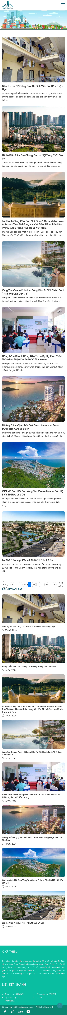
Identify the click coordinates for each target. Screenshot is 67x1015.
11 (20, 584)
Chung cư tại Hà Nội (14, 994)
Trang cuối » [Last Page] (60, 584)
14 (34, 584)
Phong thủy (10, 1001)
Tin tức (23, 27)
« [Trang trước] (12, 584)
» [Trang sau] (54, 584)
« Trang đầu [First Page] (5, 584)
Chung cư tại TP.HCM (46, 994)
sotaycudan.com (26, 1007)
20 (46, 584)
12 (25, 584)
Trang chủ (13, 27)
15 (38, 584)
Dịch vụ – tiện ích (12, 997)
